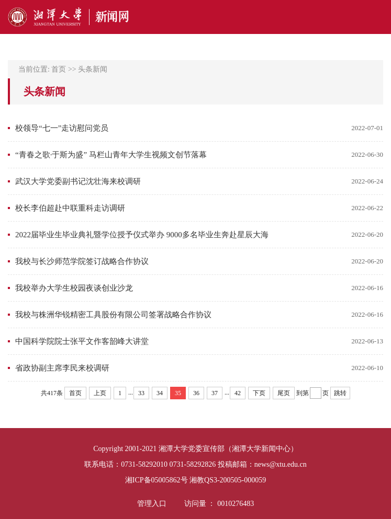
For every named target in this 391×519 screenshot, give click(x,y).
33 (141, 393)
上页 (100, 393)
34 (160, 393)
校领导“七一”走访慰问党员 (61, 128)
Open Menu (378, 17)
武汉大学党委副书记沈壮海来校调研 (78, 181)
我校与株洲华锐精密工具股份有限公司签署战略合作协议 (113, 314)
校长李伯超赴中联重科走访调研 (70, 208)
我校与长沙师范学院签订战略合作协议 (82, 261)
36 (196, 393)
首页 (58, 69)
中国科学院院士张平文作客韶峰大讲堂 (82, 341)
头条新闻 (92, 69)
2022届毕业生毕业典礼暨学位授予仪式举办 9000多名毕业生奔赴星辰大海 (142, 234)
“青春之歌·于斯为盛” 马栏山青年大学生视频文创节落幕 (111, 155)
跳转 (340, 393)
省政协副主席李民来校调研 (62, 368)
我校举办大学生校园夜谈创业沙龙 (74, 288)
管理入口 (151, 504)
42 (237, 393)
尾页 (283, 393)
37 (214, 393)
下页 (259, 393)
